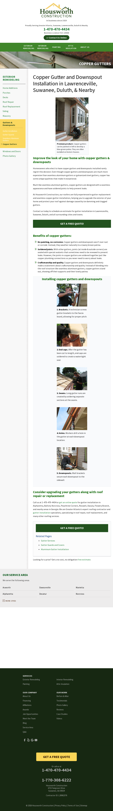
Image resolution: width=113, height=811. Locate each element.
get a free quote (56, 757)
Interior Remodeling (65, 679)
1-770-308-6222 (56, 780)
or (56, 37)
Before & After (63, 696)
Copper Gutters (10, 144)
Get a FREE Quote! (72, 223)
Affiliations (27, 705)
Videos (59, 718)
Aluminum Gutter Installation (55, 549)
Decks (5, 97)
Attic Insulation (63, 684)
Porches (6, 92)
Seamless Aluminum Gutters (11, 139)
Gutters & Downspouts (9, 123)
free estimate (84, 559)
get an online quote (68, 502)
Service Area (28, 727)
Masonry (7, 116)
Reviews (60, 709)
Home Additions (10, 88)
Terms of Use (73, 805)
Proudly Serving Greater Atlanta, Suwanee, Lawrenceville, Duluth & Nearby (56, 25)
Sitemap (83, 805)
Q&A (24, 732)
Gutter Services (48, 540)
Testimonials (62, 700)
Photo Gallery (9, 156)
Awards (26, 709)
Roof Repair (8, 102)
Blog (25, 723)
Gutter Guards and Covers (52, 545)
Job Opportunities (30, 714)
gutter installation (42, 512)
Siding (5, 111)
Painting (26, 684)
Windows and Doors (12, 151)
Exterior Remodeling (11, 78)
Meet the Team (29, 718)
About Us (27, 696)
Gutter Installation (10, 131)
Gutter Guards (8, 135)
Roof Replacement (11, 106)
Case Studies (62, 714)
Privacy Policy (60, 805)
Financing (27, 700)
